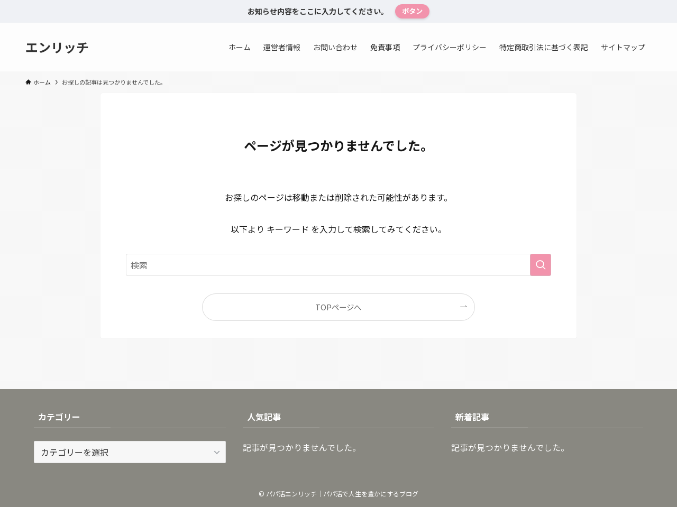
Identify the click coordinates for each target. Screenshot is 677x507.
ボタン (412, 11)
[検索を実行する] (540, 265)
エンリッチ (57, 47)
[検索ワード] (338, 265)
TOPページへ (338, 306)
